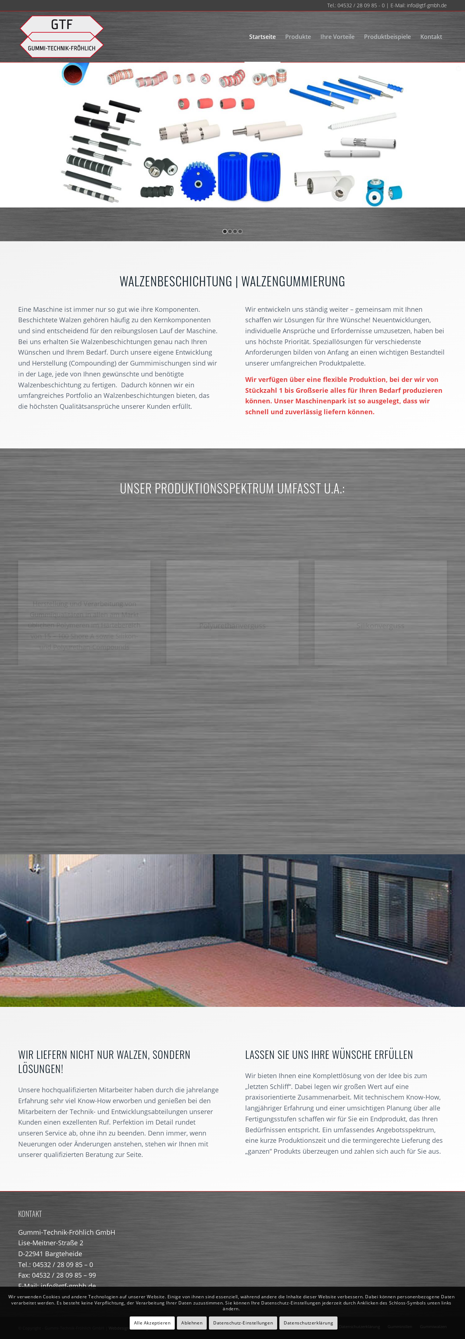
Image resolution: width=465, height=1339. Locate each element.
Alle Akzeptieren (152, 1323)
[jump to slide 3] (235, 231)
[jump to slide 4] (240, 231)
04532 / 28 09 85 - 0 (361, 5)
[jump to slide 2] (229, 231)
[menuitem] (262, 36)
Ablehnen (191, 1323)
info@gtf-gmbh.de (427, 5)
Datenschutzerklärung (308, 1323)
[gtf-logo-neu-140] (61, 36)
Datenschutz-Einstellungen (243, 1323)
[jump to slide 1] (224, 231)
